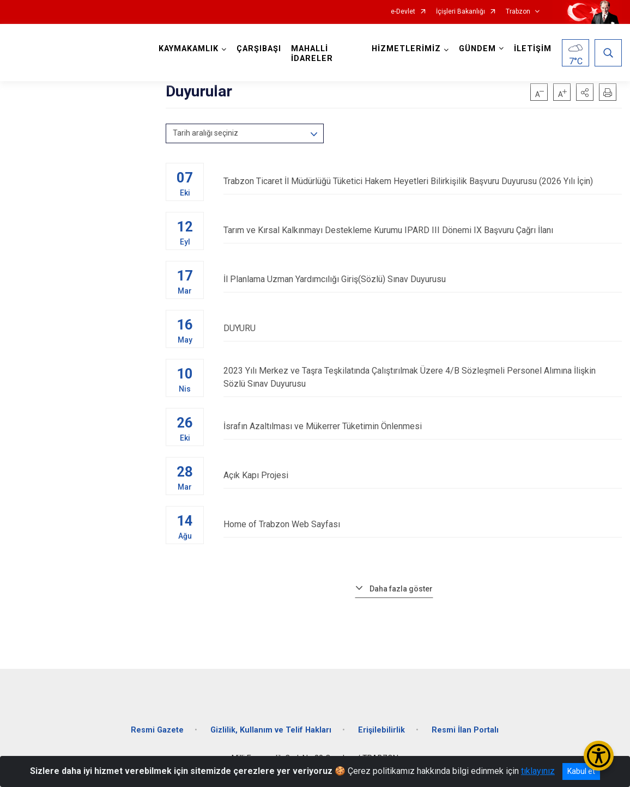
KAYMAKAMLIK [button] (189, 48)
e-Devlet (403, 11)
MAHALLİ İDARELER (312, 53)
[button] (584, 92)
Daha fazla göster (401, 588)
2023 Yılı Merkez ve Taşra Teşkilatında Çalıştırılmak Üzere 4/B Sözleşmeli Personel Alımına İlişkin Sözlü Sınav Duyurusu (422, 377)
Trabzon (518, 11)
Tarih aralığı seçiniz (205, 133)
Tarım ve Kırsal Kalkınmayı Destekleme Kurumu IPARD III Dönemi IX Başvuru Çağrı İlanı (422, 230)
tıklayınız (538, 771)
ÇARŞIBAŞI (259, 48)
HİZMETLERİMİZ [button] (406, 48)
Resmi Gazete (157, 730)
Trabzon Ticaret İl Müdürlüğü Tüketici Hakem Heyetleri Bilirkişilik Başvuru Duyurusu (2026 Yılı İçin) (422, 181)
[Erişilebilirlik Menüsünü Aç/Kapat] (599, 756)
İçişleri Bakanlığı (460, 11)
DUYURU (422, 328)
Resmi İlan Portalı (465, 730)
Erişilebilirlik (381, 730)
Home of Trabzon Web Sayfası (422, 524)
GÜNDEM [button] (477, 48)
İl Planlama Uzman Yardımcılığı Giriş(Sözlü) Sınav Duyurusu (422, 279)
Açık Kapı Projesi (422, 475)
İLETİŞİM (533, 48)
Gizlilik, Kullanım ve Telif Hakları (270, 730)
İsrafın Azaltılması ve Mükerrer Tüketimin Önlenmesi (422, 426)
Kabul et (581, 771)
